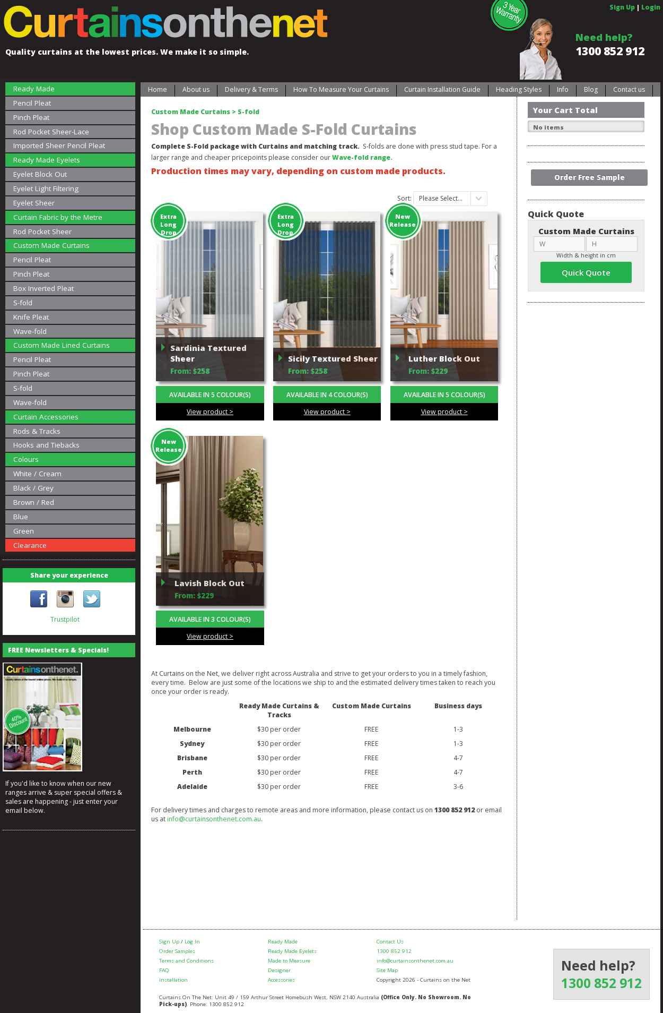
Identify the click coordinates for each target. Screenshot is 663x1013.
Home (157, 89)
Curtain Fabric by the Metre (57, 217)
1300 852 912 (609, 51)
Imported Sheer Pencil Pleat (59, 145)
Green (23, 531)
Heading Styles (519, 89)
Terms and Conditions (186, 960)
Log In (192, 941)
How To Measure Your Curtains (341, 89)
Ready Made (34, 88)
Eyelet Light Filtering (45, 188)
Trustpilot (65, 619)
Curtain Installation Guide (442, 89)
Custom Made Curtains (51, 245)
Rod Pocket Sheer (42, 231)
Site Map (387, 970)
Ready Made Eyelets (46, 160)
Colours (26, 459)
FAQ (164, 970)
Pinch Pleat (31, 117)
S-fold (22, 302)
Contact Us (390, 941)
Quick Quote (586, 272)
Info (563, 89)
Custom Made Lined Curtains (61, 345)
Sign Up (622, 7)
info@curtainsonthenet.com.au (214, 818)
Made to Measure (289, 960)
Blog (591, 89)
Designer (279, 970)
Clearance (30, 545)
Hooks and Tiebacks (46, 445)
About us (196, 89)
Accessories (281, 979)
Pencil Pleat (32, 103)
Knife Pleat (31, 317)
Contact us (629, 89)
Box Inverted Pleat (43, 288)
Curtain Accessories (45, 417)
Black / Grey (33, 488)
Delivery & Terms (251, 89)
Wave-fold (30, 331)
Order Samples (177, 951)
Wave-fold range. (362, 157)
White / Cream (37, 473)
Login (650, 7)
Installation (173, 979)
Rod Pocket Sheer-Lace (51, 131)
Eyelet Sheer (34, 203)
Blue (20, 516)
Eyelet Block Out (40, 174)
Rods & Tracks (36, 431)
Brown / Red (33, 502)
